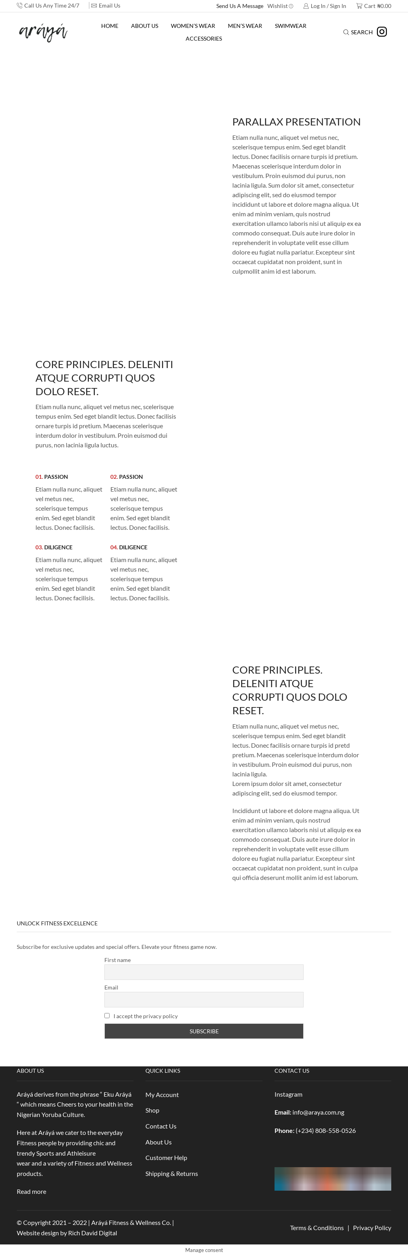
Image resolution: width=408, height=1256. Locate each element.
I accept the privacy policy (141, 1016)
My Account (162, 1094)
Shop (152, 1110)
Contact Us (161, 1126)
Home (109, 25)
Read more (31, 1191)
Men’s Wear (245, 25)
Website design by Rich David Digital (67, 1232)
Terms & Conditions (317, 1227)
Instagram (288, 1094)
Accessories (204, 38)
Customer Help (166, 1157)
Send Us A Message (239, 5)
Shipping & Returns (171, 1173)
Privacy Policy (372, 1227)
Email (111, 987)
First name (117, 959)
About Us (144, 25)
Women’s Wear (193, 25)
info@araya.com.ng (318, 1112)
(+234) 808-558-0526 (326, 1130)
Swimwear (290, 25)
